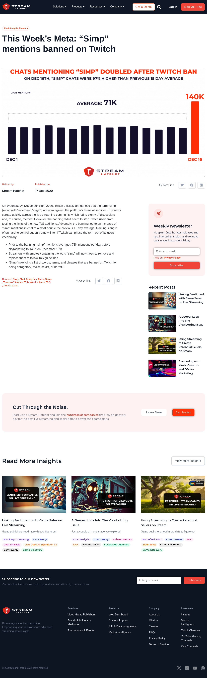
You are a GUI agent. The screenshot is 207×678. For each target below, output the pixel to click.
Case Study (40, 539)
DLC (189, 539)
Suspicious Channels (116, 544)
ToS (48, 282)
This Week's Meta (34, 282)
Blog (15, 279)
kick (75, 544)
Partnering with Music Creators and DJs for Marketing (190, 367)
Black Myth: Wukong (16, 539)
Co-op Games (174, 539)
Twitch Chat (10, 285)
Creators (23, 28)
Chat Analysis (11, 28)
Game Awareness (170, 544)
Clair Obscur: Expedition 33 (41, 544)
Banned (7, 279)
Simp (48, 279)
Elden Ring (149, 544)
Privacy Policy (172, 257)
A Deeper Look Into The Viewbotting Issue (191, 320)
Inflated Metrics (122, 539)
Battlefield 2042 (151, 539)
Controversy (11, 549)
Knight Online (91, 544)
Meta (41, 279)
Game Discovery (32, 549)
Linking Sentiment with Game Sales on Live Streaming (191, 298)
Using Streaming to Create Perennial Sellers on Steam (190, 345)
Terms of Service (13, 282)
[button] (159, 7)
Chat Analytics (28, 279)
